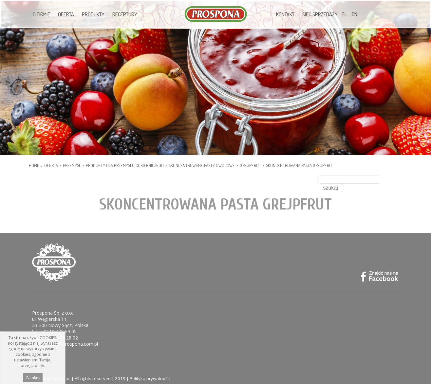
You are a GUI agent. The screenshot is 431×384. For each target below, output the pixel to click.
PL (344, 14)
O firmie (41, 14)
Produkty (93, 14)
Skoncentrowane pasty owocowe (202, 165)
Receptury (124, 14)
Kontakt (285, 14)
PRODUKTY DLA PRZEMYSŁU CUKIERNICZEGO (125, 165)
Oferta (66, 14)
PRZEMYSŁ (72, 165)
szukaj (389, 179)
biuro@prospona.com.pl (72, 335)
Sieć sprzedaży (320, 14)
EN (354, 14)
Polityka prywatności (150, 370)
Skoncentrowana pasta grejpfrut (300, 165)
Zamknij (33, 377)
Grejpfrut (250, 165)
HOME (34, 165)
